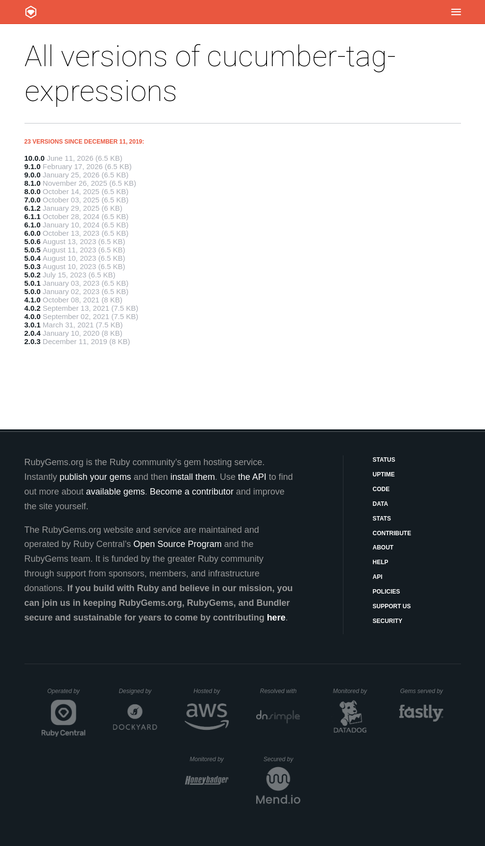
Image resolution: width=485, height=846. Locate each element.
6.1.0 (32, 225)
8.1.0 (32, 183)
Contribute (392, 533)
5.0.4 (32, 258)
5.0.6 (32, 241)
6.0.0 (32, 233)
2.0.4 (32, 333)
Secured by (282, 759)
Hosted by (211, 691)
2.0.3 (32, 341)
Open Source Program (177, 544)
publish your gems (95, 477)
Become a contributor (192, 492)
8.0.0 (32, 191)
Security (388, 621)
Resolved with (280, 691)
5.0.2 (32, 275)
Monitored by (352, 691)
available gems (115, 492)
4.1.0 (32, 300)
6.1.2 (32, 208)
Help (380, 562)
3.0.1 (32, 325)
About (383, 547)
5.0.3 (32, 266)
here (276, 617)
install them (192, 477)
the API (252, 477)
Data (380, 503)
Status (384, 459)
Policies (386, 591)
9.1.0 (32, 166)
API (378, 576)
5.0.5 (32, 250)
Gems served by (422, 691)
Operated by (67, 694)
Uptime (384, 474)
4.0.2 (32, 308)
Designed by (138, 691)
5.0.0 (32, 291)
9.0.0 (32, 175)
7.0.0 (32, 200)
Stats (382, 518)
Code (381, 489)
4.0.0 (32, 316)
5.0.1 (32, 283)
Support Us (392, 606)
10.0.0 (34, 158)
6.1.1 (32, 216)
